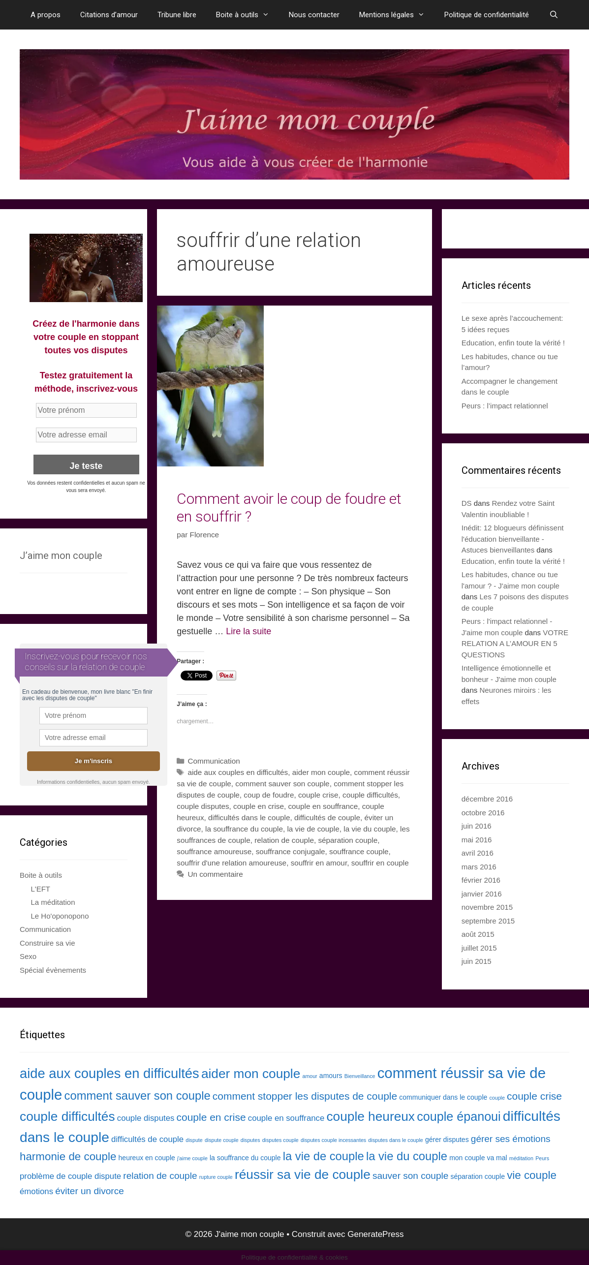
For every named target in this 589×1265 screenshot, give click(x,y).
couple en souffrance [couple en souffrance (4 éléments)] (286, 1118)
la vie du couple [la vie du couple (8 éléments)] (406, 1156)
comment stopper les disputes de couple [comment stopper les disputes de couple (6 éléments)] (305, 1096)
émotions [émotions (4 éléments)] (36, 1191)
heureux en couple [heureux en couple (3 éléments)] (147, 1158)
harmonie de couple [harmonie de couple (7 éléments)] (68, 1156)
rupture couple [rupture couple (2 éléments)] (216, 1177)
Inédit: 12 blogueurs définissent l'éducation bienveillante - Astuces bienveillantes (513, 539)
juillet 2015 (479, 948)
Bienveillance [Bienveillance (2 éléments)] (359, 1076)
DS (467, 503)
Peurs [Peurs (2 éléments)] (542, 1158)
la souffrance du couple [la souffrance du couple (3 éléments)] (245, 1158)
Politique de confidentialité (486, 14)
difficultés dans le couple (249, 817)
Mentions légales (396, 15)
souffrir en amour (319, 863)
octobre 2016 (483, 812)
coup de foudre (269, 795)
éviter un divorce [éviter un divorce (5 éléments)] (89, 1191)
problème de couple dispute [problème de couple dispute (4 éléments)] (70, 1176)
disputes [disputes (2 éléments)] (250, 1140)
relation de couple (284, 840)
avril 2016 (478, 853)
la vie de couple (313, 829)
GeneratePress (375, 1234)
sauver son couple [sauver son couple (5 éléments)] (410, 1176)
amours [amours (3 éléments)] (330, 1076)
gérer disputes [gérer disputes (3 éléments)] (447, 1139)
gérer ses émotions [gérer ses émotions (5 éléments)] (511, 1139)
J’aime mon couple (61, 555)
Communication (213, 761)
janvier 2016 (482, 894)
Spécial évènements (53, 970)
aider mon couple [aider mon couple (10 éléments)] (250, 1073)
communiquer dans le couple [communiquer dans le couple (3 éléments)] (443, 1097)
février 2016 (481, 880)
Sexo (28, 956)
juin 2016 (477, 826)
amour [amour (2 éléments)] (309, 1076)
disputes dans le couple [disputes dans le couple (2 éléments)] (395, 1140)
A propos (46, 14)
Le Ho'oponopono (60, 916)
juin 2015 (477, 961)
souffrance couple (358, 851)
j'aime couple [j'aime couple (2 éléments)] (192, 1158)
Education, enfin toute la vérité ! (513, 343)
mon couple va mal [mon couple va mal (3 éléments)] (478, 1158)
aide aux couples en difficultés (237, 772)
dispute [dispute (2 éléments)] (194, 1140)
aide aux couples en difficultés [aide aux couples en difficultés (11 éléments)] (109, 1073)
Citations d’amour (109, 14)
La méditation (53, 902)
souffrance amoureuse (214, 851)
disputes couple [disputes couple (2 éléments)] (280, 1140)
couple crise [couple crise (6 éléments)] (534, 1096)
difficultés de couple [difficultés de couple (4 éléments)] (147, 1139)
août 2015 (478, 934)
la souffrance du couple (244, 829)
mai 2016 (477, 839)
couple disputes (203, 806)
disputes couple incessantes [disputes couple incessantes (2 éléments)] (333, 1140)
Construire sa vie (47, 943)
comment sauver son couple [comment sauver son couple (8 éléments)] (137, 1095)
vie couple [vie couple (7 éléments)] (532, 1175)
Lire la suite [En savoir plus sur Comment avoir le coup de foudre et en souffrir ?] (248, 631)
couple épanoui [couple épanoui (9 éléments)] (459, 1116)
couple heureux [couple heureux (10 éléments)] (370, 1116)
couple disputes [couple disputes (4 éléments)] (146, 1118)
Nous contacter (314, 14)
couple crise (318, 795)
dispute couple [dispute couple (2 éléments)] (222, 1140)
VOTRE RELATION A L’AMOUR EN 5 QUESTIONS (515, 643)
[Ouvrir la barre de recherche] (553, 15)
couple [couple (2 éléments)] (496, 1098)
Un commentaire (215, 874)
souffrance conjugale (290, 851)
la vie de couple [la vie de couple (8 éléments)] (323, 1156)
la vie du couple (369, 829)
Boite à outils (247, 15)
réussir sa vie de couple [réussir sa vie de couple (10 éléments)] (303, 1174)
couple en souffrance (323, 806)
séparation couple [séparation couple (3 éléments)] (477, 1176)
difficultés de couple (327, 817)
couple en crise (258, 806)
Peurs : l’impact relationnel (505, 405)
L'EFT (41, 889)
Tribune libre (176, 14)
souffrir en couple (380, 863)
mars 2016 (479, 867)
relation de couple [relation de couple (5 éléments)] (160, 1176)
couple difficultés (370, 795)
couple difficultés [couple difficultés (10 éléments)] (67, 1116)
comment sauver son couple (282, 783)
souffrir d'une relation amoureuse (231, 863)
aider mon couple (321, 772)
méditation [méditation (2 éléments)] (521, 1158)
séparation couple (347, 840)
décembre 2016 (487, 799)
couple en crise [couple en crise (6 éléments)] (211, 1117)
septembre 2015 (488, 921)
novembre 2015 (487, 907)
